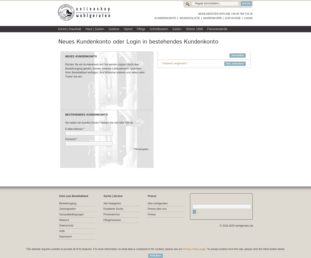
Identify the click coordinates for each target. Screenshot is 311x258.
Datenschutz (66, 225)
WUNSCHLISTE (189, 18)
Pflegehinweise (112, 220)
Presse (152, 214)
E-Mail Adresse (74, 129)
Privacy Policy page (194, 249)
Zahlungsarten (67, 208)
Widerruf (64, 220)
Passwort (70, 139)
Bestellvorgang (67, 203)
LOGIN (248, 18)
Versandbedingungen (71, 214)
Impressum (65, 236)
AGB (62, 231)
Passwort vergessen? (174, 63)
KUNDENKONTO (165, 18)
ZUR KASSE (233, 18)
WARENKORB (212, 18)
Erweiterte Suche (113, 208)
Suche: (189, 3)
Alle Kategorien (112, 203)
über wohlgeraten (158, 203)
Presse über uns (157, 208)
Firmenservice (111, 214)
